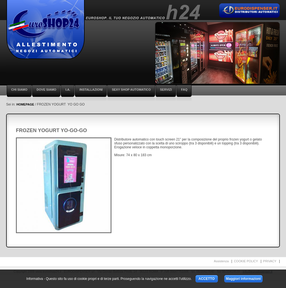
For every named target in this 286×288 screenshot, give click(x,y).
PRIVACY (269, 261)
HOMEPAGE (25, 104)
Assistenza (221, 261)
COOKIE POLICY (246, 261)
